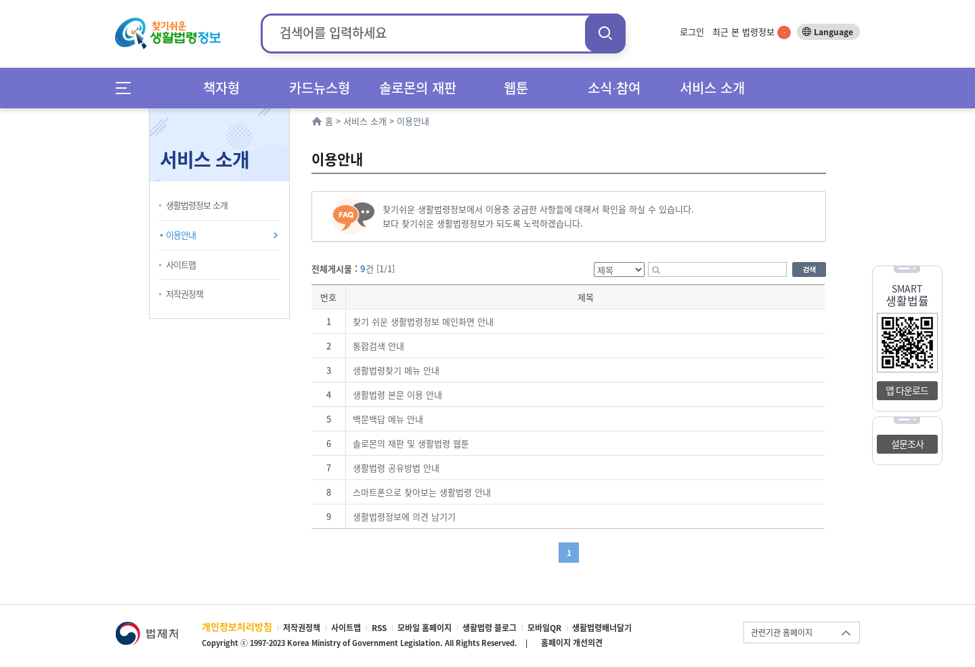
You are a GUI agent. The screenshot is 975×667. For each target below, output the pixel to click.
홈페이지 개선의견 (572, 643)
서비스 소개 (712, 88)
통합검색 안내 (378, 345)
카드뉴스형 (319, 88)
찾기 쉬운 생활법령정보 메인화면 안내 (423, 321)
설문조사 (907, 443)
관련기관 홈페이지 (781, 632)
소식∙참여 (614, 88)
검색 (605, 33)
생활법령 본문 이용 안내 (397, 394)
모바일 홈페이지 (424, 628)
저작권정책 (184, 293)
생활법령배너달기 (602, 628)
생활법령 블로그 (489, 628)
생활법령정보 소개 (197, 204)
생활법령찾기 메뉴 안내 (396, 370)
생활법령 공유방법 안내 (396, 467)
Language (833, 32)
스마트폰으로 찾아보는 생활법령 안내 (422, 492)
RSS (379, 628)
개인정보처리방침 (237, 626)
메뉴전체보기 (127, 88)
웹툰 (516, 88)
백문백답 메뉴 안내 (388, 418)
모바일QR (544, 628)
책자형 (221, 88)
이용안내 (181, 234)
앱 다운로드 (907, 390)
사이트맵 (181, 264)
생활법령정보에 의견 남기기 (404, 516)
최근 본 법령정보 (751, 31)
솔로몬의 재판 (417, 88)
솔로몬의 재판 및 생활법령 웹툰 (411, 443)
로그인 (692, 31)
